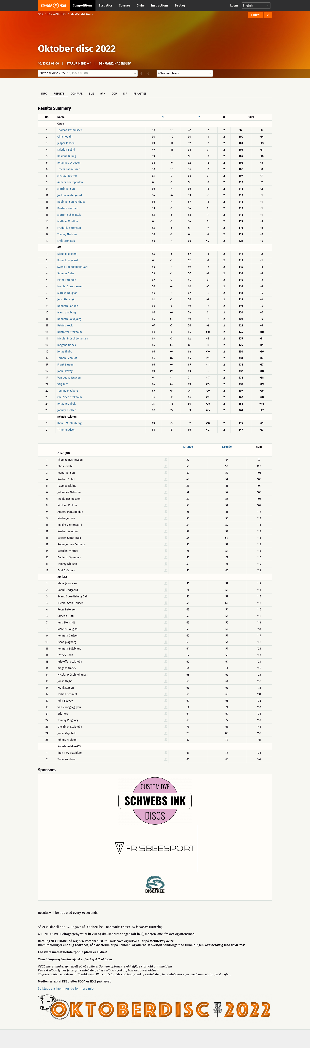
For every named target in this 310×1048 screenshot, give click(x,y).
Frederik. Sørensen (69, 228)
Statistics (105, 5)
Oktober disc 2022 (77, 48)
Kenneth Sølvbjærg (69, 319)
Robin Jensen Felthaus (71, 201)
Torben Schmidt (67, 358)
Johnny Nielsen (66, 410)
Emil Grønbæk (66, 241)
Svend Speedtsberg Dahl (72, 267)
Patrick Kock (65, 325)
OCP (114, 93)
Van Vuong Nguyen (69, 377)
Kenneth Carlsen (67, 306)
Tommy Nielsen (67, 234)
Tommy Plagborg (67, 390)
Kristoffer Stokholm (69, 332)
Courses (124, 5)
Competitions (82, 5)
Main (40, 14)
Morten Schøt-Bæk (69, 215)
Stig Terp (62, 384)
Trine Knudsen (66, 429)
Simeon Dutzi (65, 273)
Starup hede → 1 (78, 63)
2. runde (227, 446)
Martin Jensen (66, 188)
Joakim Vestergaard (69, 195)
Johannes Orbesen (68, 162)
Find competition (56, 14)
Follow (255, 15)
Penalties (139, 93)
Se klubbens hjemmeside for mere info (66, 988)
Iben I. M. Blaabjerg (69, 423)
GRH (102, 93)
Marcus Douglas (67, 293)
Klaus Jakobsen (67, 254)
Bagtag (180, 5)
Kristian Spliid (66, 149)
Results (59, 93)
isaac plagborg (66, 312)
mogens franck (66, 345)
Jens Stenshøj (66, 299)
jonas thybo (64, 351)
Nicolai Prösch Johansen (72, 338)
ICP (125, 93)
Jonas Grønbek (66, 403)
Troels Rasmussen (68, 169)
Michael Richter (67, 175)
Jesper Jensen (66, 143)
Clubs (141, 5)
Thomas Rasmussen (69, 130)
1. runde (188, 446)
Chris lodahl (64, 136)
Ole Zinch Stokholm (69, 397)
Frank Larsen (65, 364)
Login (234, 5)
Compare (76, 93)
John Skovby (65, 371)
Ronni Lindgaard (67, 260)
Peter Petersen (66, 280)
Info (44, 93)
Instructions (159, 5)
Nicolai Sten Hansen (70, 286)
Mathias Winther (67, 221)
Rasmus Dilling (66, 156)
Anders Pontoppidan (70, 182)
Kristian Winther (67, 208)
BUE (91, 93)
